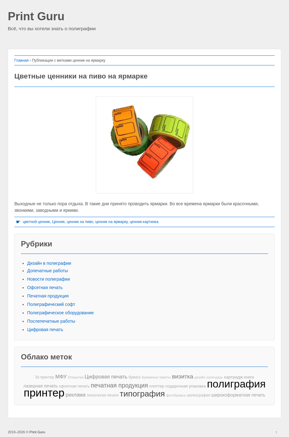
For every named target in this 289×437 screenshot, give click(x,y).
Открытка (75, 377)
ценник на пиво (80, 222)
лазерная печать (40, 385)
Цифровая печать (45, 329)
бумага (134, 377)
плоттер (156, 386)
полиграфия (236, 384)
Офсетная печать (45, 287)
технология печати (103, 395)
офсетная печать (74, 386)
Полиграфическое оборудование (60, 312)
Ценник (58, 222)
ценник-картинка (144, 222)
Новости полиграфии (48, 279)
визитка (182, 376)
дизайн (199, 377)
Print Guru (36, 16)
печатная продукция (119, 385)
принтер (44, 393)
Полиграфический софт (51, 304)
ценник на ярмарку (111, 222)
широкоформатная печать (238, 394)
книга (249, 377)
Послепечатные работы (51, 321)
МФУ (60, 377)
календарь (215, 377)
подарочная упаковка (185, 386)
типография (142, 394)
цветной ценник (36, 222)
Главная (21, 60)
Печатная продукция (48, 295)
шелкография (198, 395)
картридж (233, 377)
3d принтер (44, 377)
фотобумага (175, 395)
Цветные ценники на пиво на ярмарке (81, 76)
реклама (76, 394)
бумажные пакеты (156, 377)
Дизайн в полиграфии (49, 263)
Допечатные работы (47, 270)
